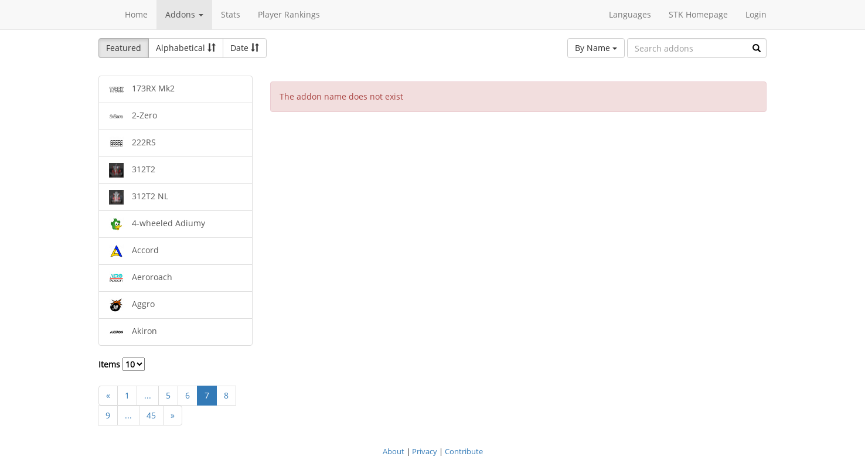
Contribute (464, 451)
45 (151, 415)
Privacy (424, 451)
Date (244, 47)
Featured (123, 47)
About (393, 451)
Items (121, 364)
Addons (184, 14)
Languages (630, 14)
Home (136, 14)
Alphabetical (186, 47)
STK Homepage (698, 14)
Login (756, 14)
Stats (230, 14)
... (147, 395)
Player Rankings (289, 14)
